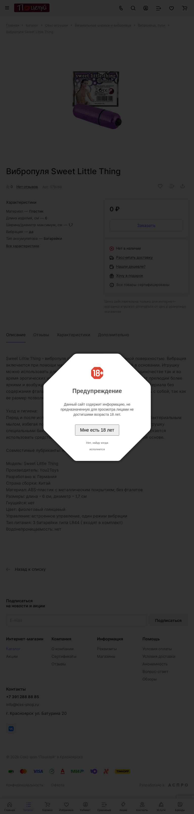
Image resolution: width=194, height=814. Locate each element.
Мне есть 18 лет (97, 430)
